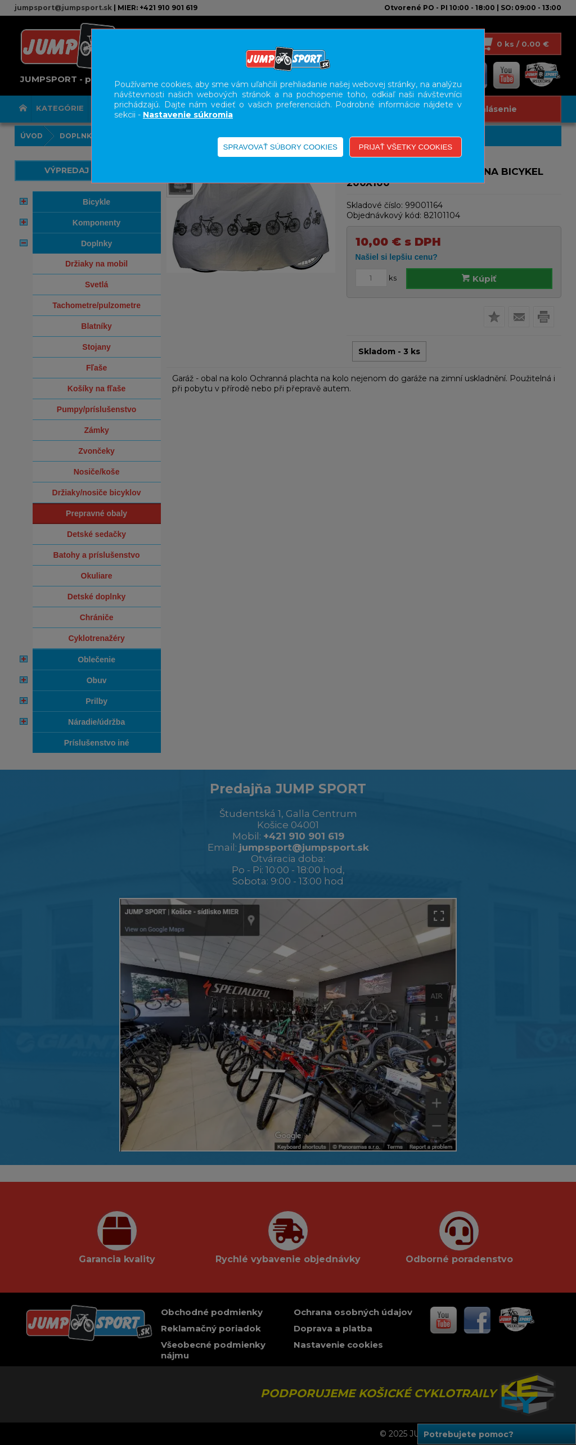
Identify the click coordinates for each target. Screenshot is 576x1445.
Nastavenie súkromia (188, 115)
